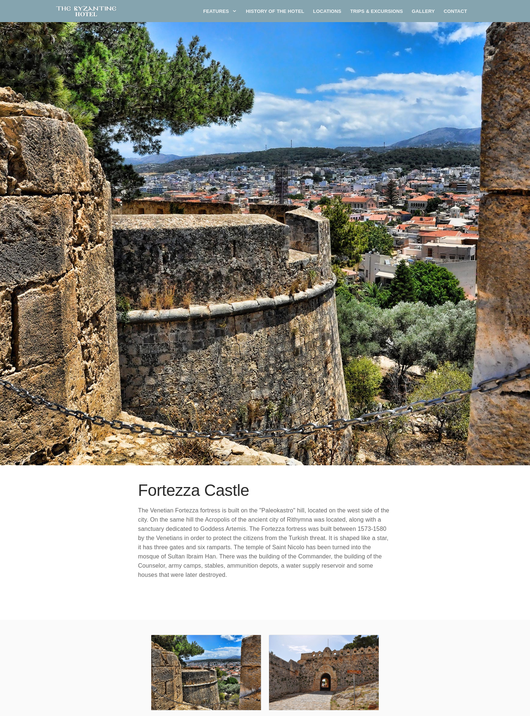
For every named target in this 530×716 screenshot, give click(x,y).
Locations (327, 11)
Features (220, 11)
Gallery (423, 11)
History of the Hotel (275, 11)
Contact (455, 11)
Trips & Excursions (376, 11)
